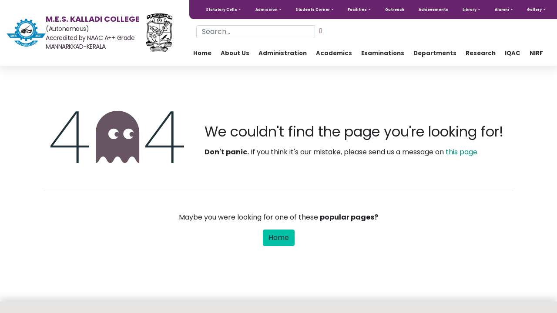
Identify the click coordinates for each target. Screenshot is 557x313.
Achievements (433, 9)
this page (461, 152)
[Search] (321, 30)
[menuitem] (202, 53)
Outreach (394, 9)
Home (278, 238)
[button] (223, 9)
